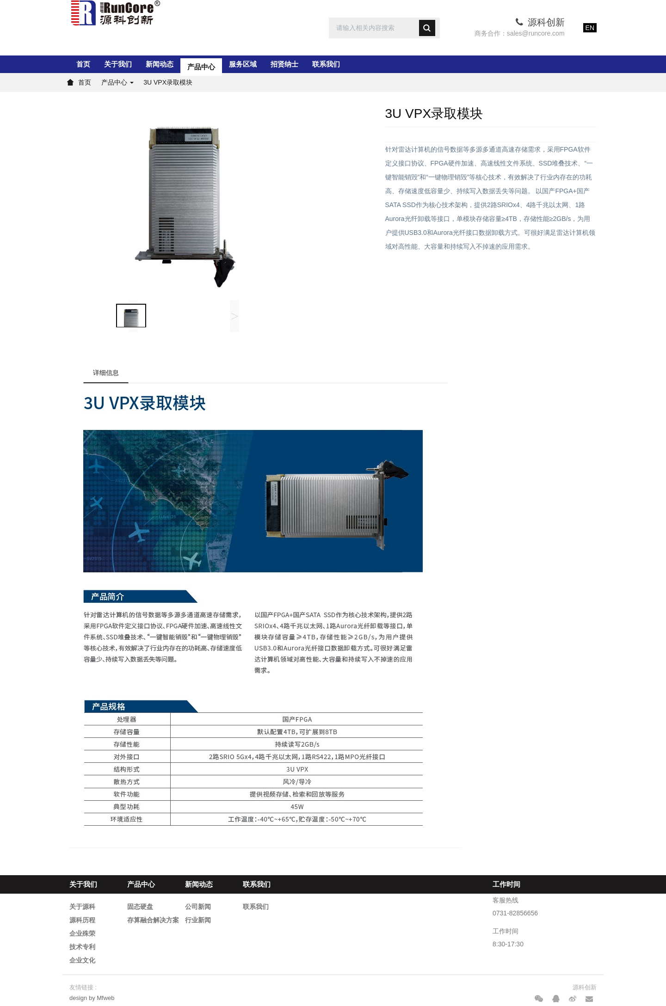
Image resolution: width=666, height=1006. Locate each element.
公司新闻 (198, 906)
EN (590, 27)
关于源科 (82, 906)
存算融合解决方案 (153, 920)
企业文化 (82, 960)
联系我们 (326, 64)
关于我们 (118, 64)
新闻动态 (159, 64)
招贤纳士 (284, 64)
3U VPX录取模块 (167, 82)
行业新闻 (198, 920)
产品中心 (201, 64)
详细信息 (106, 372)
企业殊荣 (82, 933)
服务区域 (243, 64)
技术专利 (82, 947)
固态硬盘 (140, 906)
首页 (83, 64)
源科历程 (82, 920)
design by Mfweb (92, 997)
